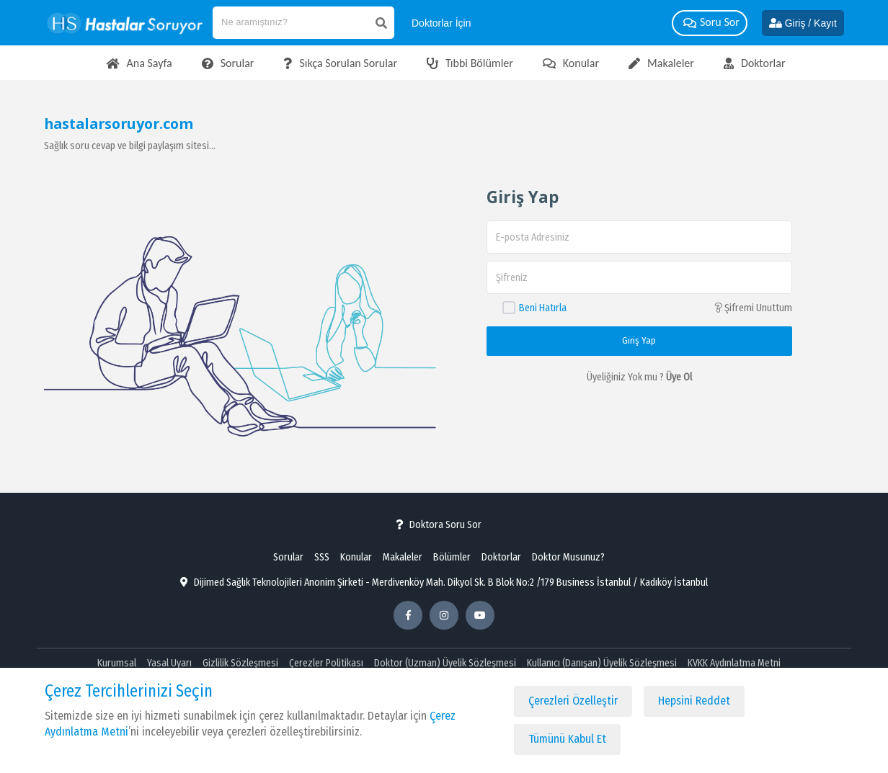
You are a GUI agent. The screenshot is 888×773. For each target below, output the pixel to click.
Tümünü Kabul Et (567, 739)
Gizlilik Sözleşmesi (240, 663)
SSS (321, 557)
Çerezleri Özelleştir (573, 700)
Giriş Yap (639, 340)
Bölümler (452, 557)
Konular (356, 557)
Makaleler (402, 557)
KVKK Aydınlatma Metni (734, 663)
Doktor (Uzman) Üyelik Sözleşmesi (445, 663)
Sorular (288, 557)
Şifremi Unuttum (753, 308)
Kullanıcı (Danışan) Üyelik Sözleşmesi (602, 663)
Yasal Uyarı (169, 663)
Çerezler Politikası (326, 663)
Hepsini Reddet (694, 700)
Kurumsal (116, 663)
